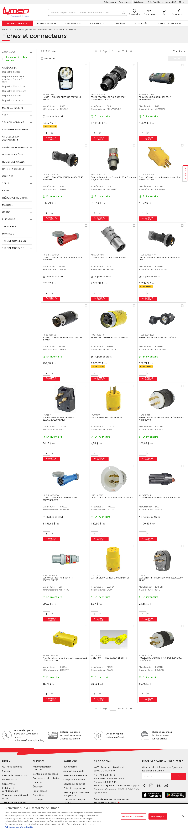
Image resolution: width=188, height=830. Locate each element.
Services (39, 761)
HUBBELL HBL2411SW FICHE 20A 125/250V (158, 337)
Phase (6, 190)
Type (5, 115)
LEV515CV (95, 575)
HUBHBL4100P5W (147, 255)
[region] (94, 816)
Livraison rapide (114, 733)
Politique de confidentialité (10, 789)
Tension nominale (13, 122)
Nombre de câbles (13, 161)
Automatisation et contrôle (42, 768)
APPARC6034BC (147, 94)
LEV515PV (95, 415)
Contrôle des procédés (45, 773)
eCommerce (70, 766)
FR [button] (180, 2)
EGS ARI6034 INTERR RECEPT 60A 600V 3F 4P (159, 497)
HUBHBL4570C (146, 655)
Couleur (7, 176)
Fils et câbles (40, 790)
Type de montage (13, 248)
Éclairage (38, 786)
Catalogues (139, 2)
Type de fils (9, 226)
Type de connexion (14, 240)
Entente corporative (74, 788)
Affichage (8, 52)
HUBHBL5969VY (50, 655)
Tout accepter (157, 816)
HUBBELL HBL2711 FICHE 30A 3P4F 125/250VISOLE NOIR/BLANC (161, 418)
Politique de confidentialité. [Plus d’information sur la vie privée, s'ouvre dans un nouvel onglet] (19, 827)
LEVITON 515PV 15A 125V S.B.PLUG (106, 417)
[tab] (17, 52)
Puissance (8, 219)
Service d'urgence (23, 730)
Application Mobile (73, 771)
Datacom (37, 782)
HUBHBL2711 (145, 415)
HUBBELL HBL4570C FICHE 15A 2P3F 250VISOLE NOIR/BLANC (160, 659)
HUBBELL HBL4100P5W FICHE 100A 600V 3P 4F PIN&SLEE (160, 258)
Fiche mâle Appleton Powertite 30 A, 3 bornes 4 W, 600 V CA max (113, 178)
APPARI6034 (145, 495)
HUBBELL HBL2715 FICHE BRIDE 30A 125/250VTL (112, 497)
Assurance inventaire (75, 775)
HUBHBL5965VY (146, 174)
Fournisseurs (125, 2)
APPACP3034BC (98, 174)
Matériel (7, 204)
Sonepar (7, 771)
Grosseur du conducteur (10, 138)
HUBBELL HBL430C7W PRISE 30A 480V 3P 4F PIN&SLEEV (63, 258)
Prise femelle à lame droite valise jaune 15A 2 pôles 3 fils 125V (65, 659)
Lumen (6, 761)
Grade (6, 212)
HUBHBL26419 (97, 335)
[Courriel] (156, 776)
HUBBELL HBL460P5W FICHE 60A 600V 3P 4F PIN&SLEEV (63, 178)
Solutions (70, 761)
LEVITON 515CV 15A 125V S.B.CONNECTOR (110, 578)
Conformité (8, 783)
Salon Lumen (110, 2)
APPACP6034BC (98, 94)
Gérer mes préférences (133, 816)
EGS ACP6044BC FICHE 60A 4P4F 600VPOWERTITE (58, 579)
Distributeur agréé (70, 731)
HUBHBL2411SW (146, 335)
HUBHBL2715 (97, 495)
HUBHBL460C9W (51, 495)
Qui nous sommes (12, 766)
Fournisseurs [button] (45, 23)
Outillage (38, 799)
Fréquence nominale (15, 197)
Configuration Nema (15, 129)
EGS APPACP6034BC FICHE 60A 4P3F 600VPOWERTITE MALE (108, 98)
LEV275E (47, 415)
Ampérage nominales (15, 147)
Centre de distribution (14, 775)
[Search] (87, 12)
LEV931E (142, 575)
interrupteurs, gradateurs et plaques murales (32, 29)
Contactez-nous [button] (167, 23)
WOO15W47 (97, 655)
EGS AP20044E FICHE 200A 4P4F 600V (108, 257)
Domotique (39, 795)
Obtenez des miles (162, 731)
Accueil (5, 29)
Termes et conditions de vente (15, 796)
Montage (8, 233)
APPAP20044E (97, 255)
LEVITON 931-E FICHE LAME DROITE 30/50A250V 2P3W (161, 579)
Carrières (119, 23)
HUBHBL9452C (50, 94)
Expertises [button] (72, 23)
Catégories (9, 67)
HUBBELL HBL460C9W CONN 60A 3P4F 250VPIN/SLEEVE (60, 498)
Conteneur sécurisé (74, 783)
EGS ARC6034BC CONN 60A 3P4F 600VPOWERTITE (155, 98)
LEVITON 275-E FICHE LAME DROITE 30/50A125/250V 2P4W (58, 418)
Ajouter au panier (51, 138)
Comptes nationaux (74, 779)
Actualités (141, 23)
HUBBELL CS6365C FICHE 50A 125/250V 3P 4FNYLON (62, 338)
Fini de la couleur (13, 169)
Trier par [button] (178, 51)
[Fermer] (183, 816)
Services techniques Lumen (74, 801)
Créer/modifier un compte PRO (162, 2)
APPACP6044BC (50, 575)
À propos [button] (95, 23)
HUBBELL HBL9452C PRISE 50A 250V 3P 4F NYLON (62, 98)
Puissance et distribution (46, 778)
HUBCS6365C (50, 335)
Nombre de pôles (12, 154)
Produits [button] (17, 23)
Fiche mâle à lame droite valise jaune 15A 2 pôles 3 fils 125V (160, 178)
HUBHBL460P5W (51, 174)
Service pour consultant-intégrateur (77, 794)
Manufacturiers (12, 107)
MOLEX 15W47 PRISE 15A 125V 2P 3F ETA (109, 658)
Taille (5, 183)
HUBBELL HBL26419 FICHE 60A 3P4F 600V (109, 337)
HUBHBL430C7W (51, 255)
